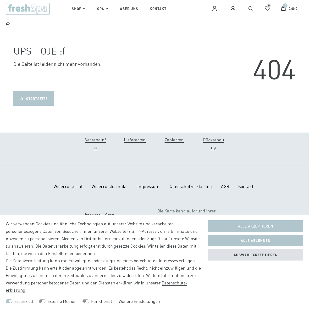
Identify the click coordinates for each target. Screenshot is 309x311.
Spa (100, 8)
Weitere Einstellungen (139, 301)
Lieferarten (135, 139)
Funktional (101, 301)
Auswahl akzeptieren (256, 255)
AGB (225, 186)
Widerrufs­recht (68, 186)
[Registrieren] (234, 8)
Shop (77, 8)
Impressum (149, 186)
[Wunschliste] (267, 8)
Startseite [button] (34, 98)
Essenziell (23, 301)
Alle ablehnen (255, 240)
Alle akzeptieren (255, 226)
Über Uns (129, 8)
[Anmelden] (215, 8)
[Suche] (251, 8)
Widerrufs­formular (110, 186)
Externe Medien (62, 301)
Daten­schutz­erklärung (190, 186)
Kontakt (158, 8)
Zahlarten (174, 139)
